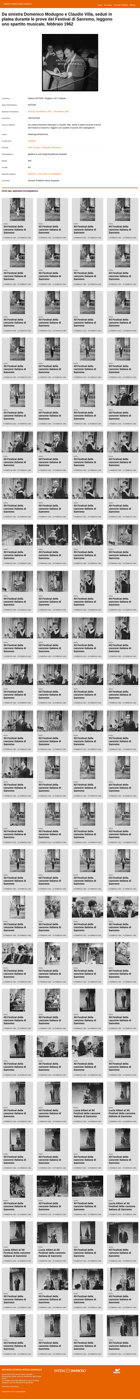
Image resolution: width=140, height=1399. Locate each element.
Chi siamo (108, 5)
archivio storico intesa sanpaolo (24, 4)
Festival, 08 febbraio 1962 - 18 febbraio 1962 (48, 111)
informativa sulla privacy (10, 1386)
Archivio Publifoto (121, 5)
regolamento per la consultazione (13, 1391)
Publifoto (32, 141)
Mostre (133, 5)
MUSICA (32, 174)
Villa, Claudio (34, 147)
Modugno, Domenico (51, 147)
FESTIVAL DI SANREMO (49, 174)
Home (100, 4)
